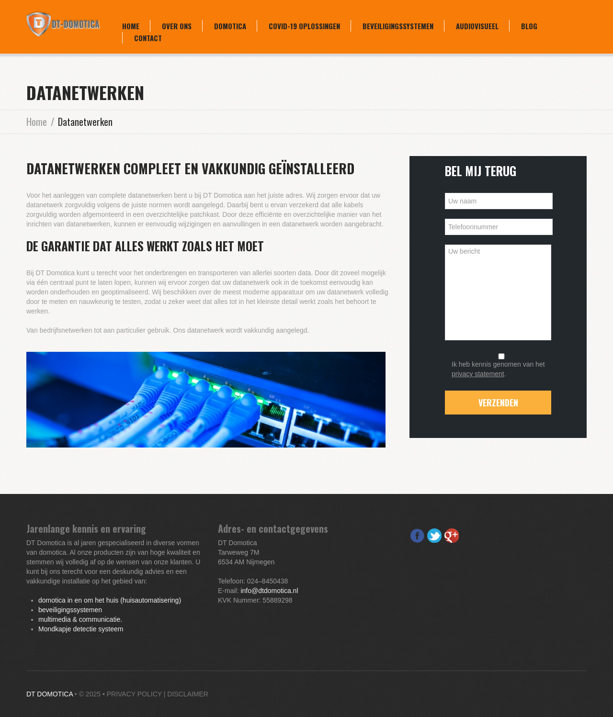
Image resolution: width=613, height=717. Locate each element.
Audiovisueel (477, 26)
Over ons (177, 26)
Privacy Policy (134, 694)
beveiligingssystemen (70, 610)
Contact (148, 38)
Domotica (230, 26)
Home (130, 26)
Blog (529, 26)
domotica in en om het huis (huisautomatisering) (109, 600)
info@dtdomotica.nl (269, 590)
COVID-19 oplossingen (304, 26)
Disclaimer (187, 694)
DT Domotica (49, 694)
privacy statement (478, 374)
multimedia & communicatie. (80, 619)
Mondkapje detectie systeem (80, 629)
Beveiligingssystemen (398, 26)
